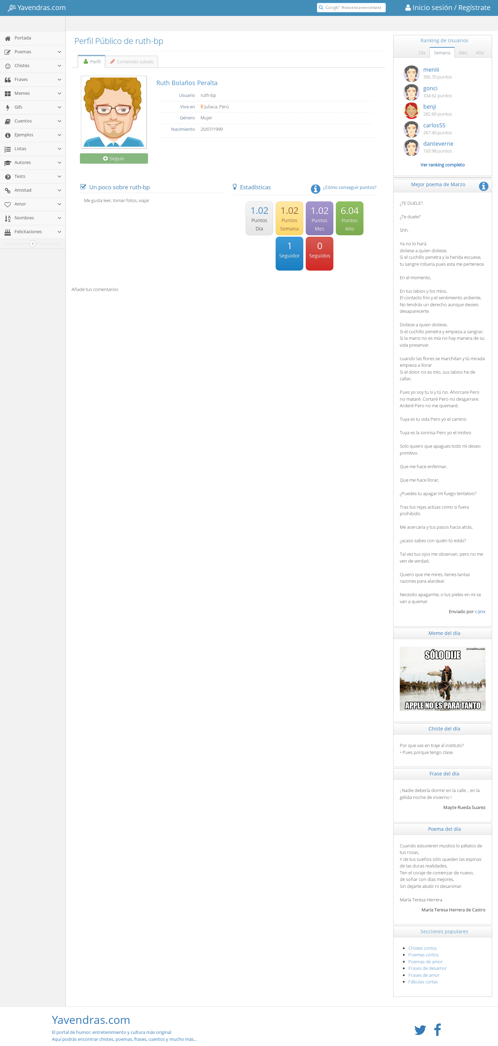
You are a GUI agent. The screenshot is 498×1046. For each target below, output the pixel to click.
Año (480, 52)
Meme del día (444, 633)
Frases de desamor (427, 968)
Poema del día (444, 829)
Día (422, 52)
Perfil (91, 61)
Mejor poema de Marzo (438, 184)
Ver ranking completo (443, 165)
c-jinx (480, 611)
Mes (463, 52)
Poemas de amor (425, 961)
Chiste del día (444, 728)
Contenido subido (131, 61)
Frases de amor (424, 975)
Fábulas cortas (423, 982)
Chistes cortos (422, 948)
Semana (442, 52)
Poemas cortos (423, 955)
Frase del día (444, 773)
